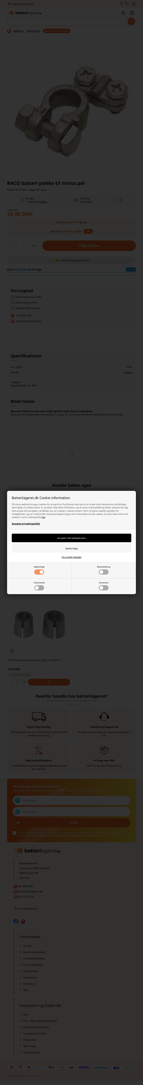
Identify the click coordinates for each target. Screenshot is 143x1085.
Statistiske (104, 585)
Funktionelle (39, 585)
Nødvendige (39, 570)
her (43, 517)
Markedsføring (103, 570)
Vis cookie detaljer (72, 557)
